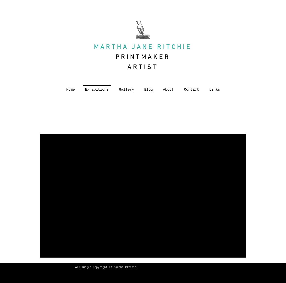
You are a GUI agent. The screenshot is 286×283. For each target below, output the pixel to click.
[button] (143, 196)
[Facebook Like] (119, 276)
